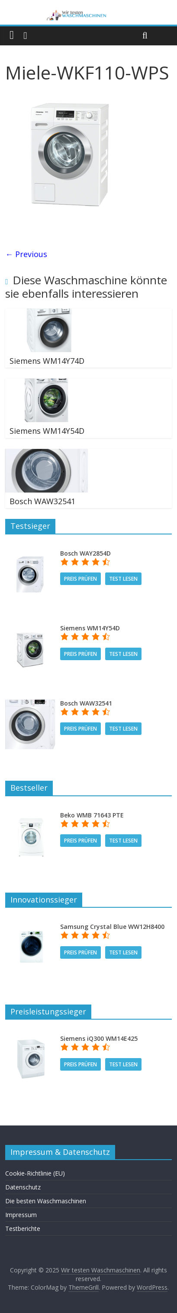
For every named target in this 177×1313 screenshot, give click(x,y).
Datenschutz (23, 1187)
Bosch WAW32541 (42, 501)
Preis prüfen (80, 578)
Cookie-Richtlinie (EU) (35, 1173)
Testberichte (22, 1228)
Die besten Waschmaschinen (45, 1201)
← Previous (26, 254)
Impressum (21, 1215)
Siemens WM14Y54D (47, 431)
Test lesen (123, 578)
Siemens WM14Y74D (47, 361)
